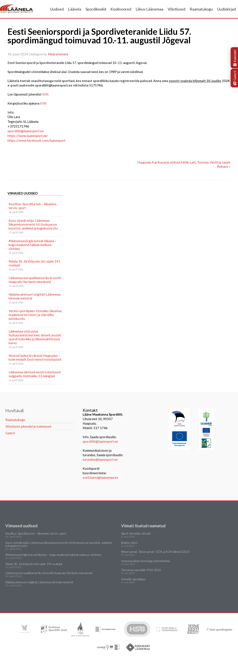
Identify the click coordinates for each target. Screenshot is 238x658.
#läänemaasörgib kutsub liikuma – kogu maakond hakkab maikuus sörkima (32, 245)
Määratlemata (58, 54)
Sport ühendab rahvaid (135, 533)
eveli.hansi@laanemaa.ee (100, 477)
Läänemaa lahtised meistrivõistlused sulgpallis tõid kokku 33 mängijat (34, 374)
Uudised (57, 9)
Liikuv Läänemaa (149, 9)
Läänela (74, 9)
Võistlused (176, 9)
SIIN (45, 94)
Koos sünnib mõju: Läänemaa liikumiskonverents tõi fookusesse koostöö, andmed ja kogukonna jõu (33, 224)
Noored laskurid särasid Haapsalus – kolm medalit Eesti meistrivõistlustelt (35, 357)
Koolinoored (120, 9)
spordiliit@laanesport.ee (26, 131)
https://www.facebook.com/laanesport (36, 140)
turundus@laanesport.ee (100, 459)
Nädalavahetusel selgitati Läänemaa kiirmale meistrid (34, 296)
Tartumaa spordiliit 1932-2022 (141, 570)
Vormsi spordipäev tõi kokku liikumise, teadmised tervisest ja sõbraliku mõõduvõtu (35, 315)
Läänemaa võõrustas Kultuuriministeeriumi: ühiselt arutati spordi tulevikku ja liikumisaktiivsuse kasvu (35, 337)
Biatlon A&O (129, 542)
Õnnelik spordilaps (133, 579)
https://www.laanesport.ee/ (28, 136)
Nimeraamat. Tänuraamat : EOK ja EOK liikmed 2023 (155, 551)
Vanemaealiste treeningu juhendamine (145, 561)
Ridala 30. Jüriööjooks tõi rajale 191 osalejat (34, 263)
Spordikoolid (95, 9)
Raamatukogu (201, 9)
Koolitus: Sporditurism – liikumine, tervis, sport (33, 206)
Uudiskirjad (226, 9)
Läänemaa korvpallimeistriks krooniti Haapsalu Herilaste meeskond (35, 280)
